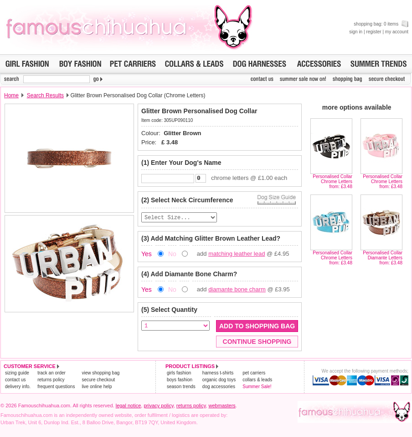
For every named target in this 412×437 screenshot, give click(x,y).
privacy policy (158, 407)
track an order (51, 374)
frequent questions (56, 387)
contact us (15, 381)
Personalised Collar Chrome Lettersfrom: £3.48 (332, 181)
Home (11, 95)
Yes (146, 255)
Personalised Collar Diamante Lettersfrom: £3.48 (382, 257)
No (172, 255)
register (373, 31)
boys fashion (179, 381)
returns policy (50, 381)
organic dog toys (219, 381)
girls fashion (179, 374)
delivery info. (18, 387)
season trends (181, 387)
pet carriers (253, 374)
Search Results (45, 95)
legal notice (128, 407)
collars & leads (257, 381)
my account (396, 31)
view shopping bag (100, 374)
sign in (355, 31)
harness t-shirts (217, 374)
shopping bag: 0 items (381, 23)
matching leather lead (236, 255)
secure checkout (98, 381)
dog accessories (218, 387)
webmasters (222, 407)
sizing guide (17, 374)
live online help (97, 387)
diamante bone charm (237, 290)
